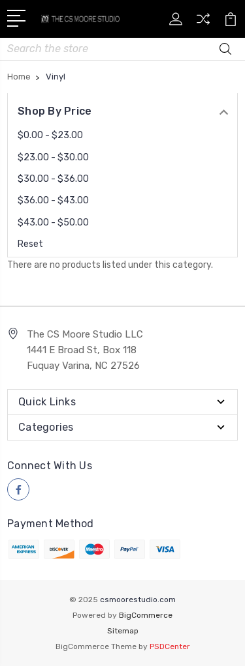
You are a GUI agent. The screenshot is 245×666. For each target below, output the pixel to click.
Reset (30, 244)
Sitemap (123, 630)
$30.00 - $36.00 (53, 178)
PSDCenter (170, 646)
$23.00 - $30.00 (53, 157)
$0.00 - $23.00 (50, 135)
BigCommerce (145, 615)
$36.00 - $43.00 (53, 200)
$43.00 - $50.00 (53, 222)
